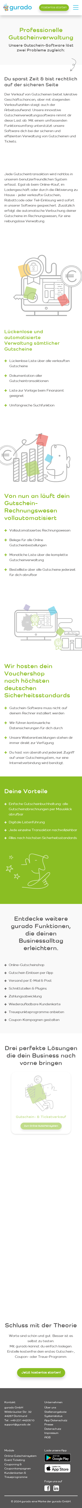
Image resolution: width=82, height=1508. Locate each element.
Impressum (51, 1433)
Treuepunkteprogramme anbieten (36, 1012)
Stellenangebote (55, 1411)
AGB (47, 1437)
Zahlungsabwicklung (25, 996)
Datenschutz (52, 1428)
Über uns (50, 1407)
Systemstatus (53, 1416)
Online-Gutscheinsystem (20, 1455)
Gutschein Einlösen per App (31, 973)
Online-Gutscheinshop (26, 965)
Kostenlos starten (54, 7)
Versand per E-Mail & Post (30, 980)
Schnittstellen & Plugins (28, 988)
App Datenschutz (55, 1420)
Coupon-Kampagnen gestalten (34, 1020)
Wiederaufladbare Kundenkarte (35, 1004)
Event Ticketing (14, 1460)
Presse (48, 1424)
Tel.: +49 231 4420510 (19, 1420)
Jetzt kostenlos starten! (41, 1372)
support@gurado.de (17, 1424)
